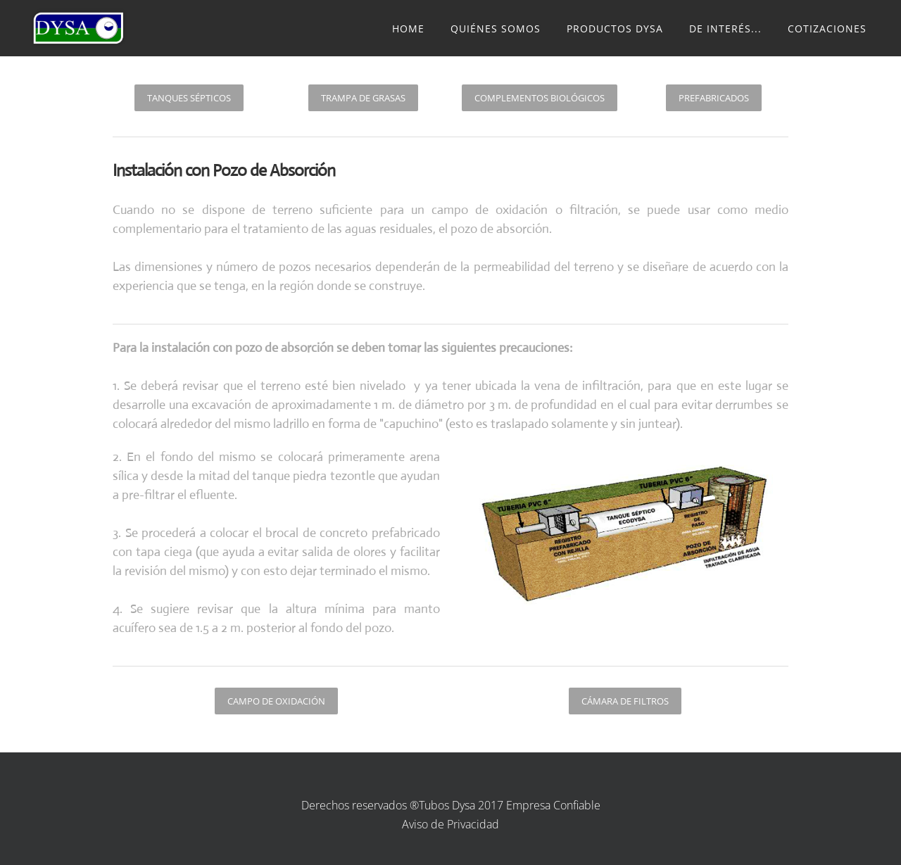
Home (408, 28)
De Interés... (725, 28)
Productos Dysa (615, 28)
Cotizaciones (827, 28)
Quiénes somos (495, 28)
